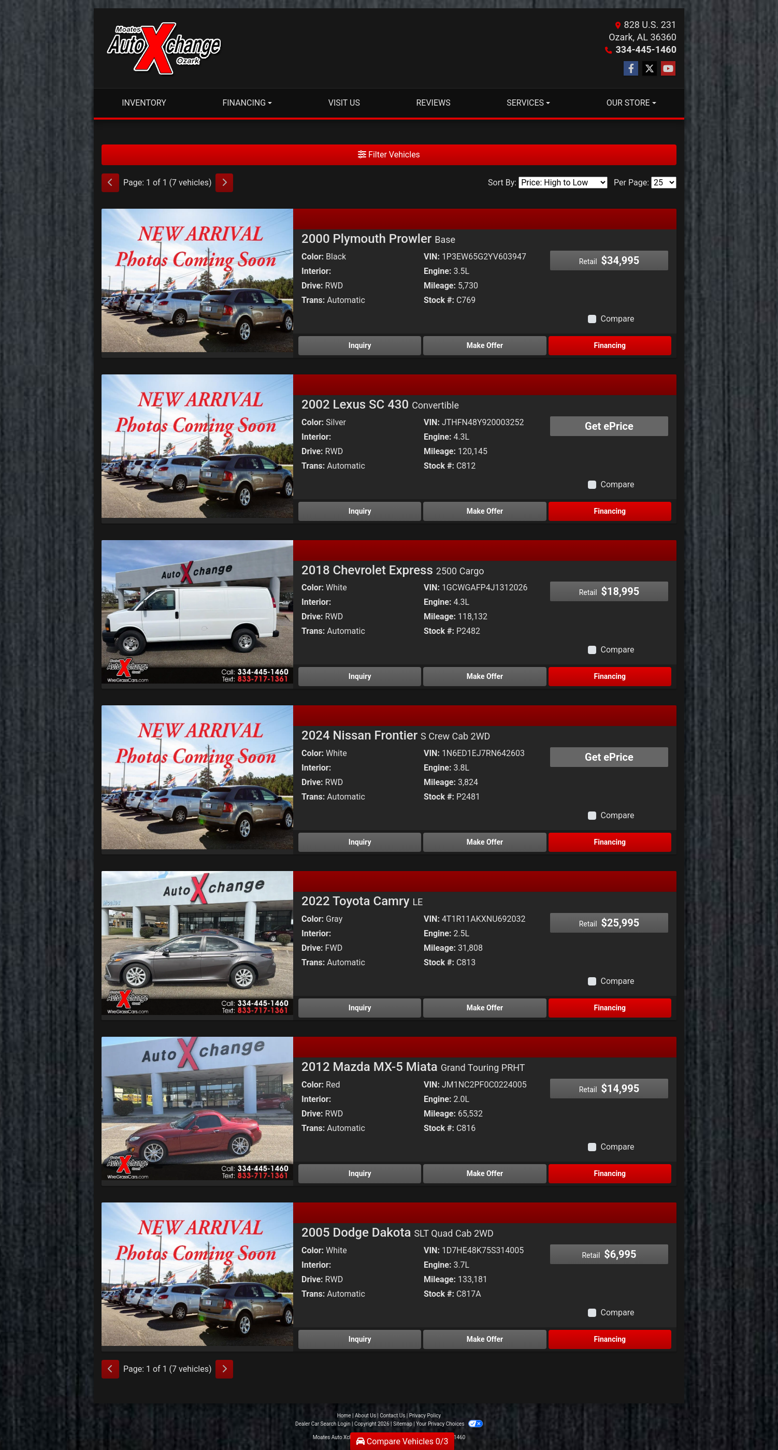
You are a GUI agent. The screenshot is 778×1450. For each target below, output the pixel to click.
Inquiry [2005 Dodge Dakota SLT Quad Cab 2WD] (360, 1339)
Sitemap (402, 1424)
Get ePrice (609, 426)
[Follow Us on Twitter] (649, 69)
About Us (365, 1415)
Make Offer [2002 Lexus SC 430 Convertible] (485, 511)
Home (344, 1415)
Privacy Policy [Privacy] (425, 1415)
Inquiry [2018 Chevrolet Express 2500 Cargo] (360, 676)
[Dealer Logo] (164, 48)
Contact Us (392, 1415)
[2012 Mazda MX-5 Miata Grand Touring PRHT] (197, 1108)
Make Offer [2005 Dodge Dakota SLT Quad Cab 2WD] (485, 1339)
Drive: (312, 286)
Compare (617, 319)
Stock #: (439, 300)
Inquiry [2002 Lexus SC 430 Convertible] (360, 511)
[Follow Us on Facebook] (631, 69)
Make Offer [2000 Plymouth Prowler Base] (485, 345)
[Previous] (110, 182)
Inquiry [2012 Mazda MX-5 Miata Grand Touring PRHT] (360, 1173)
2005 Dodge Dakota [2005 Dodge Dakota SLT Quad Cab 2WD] (397, 1232)
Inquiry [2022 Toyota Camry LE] (360, 1008)
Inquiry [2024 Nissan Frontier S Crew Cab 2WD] (360, 842)
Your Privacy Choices (449, 1424)
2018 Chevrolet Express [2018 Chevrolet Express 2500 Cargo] (392, 570)
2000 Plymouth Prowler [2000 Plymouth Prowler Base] (378, 238)
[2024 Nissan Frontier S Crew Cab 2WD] (197, 776)
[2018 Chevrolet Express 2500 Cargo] (197, 611)
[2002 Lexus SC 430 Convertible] (197, 446)
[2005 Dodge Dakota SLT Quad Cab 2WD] (197, 1274)
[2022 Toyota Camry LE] (197, 942)
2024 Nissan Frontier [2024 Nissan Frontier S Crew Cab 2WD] (395, 735)
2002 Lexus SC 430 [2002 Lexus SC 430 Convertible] (380, 404)
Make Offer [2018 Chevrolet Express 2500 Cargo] (485, 676)
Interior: (316, 271)
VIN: (432, 257)
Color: (312, 257)
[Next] (224, 182)
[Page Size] (663, 183)
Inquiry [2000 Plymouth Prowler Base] (360, 345)
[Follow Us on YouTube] (668, 69)
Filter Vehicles (389, 155)
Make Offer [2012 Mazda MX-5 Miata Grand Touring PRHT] (485, 1173)
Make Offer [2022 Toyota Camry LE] (485, 1008)
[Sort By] (563, 183)
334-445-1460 (646, 49)
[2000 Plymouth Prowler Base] (197, 280)
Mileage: (440, 286)
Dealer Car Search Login (323, 1424)
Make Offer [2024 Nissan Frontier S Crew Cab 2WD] (485, 842)
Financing (610, 345)
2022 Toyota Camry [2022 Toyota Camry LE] (362, 901)
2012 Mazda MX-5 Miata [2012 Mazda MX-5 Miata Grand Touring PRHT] (413, 1067)
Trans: (313, 300)
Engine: (437, 271)
